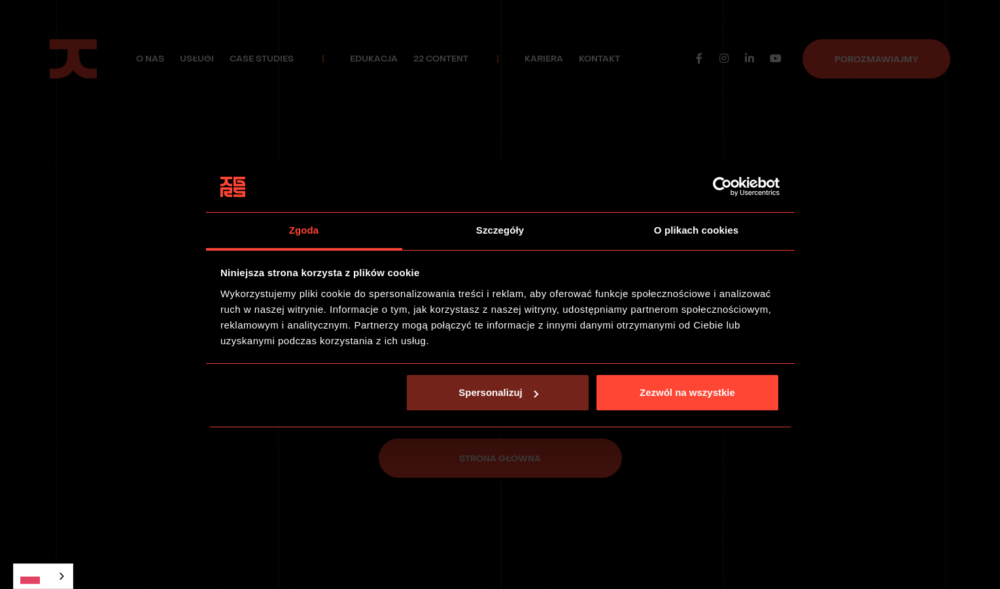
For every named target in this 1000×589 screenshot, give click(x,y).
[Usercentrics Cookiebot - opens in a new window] (722, 187)
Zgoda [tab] (304, 230)
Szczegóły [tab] (500, 230)
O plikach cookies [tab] (696, 230)
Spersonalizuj (498, 392)
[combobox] (43, 576)
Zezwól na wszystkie (687, 392)
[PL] (43, 576)
